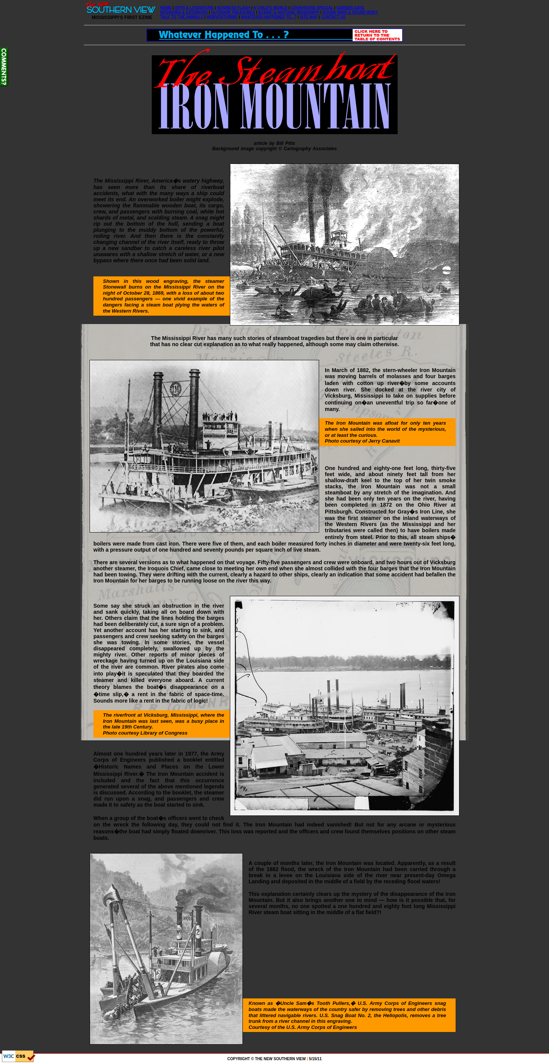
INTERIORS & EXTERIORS (184, 12)
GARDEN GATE (350, 8)
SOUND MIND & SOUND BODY (350, 12)
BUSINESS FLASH (233, 8)
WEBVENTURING (222, 17)
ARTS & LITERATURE (194, 8)
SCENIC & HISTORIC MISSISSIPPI (288, 12)
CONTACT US (333, 17)
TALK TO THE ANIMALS (181, 17)
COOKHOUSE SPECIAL (312, 8)
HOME (166, 8)
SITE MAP (309, 17)
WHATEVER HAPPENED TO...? (269, 17)
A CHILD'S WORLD (270, 8)
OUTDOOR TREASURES (233, 12)
